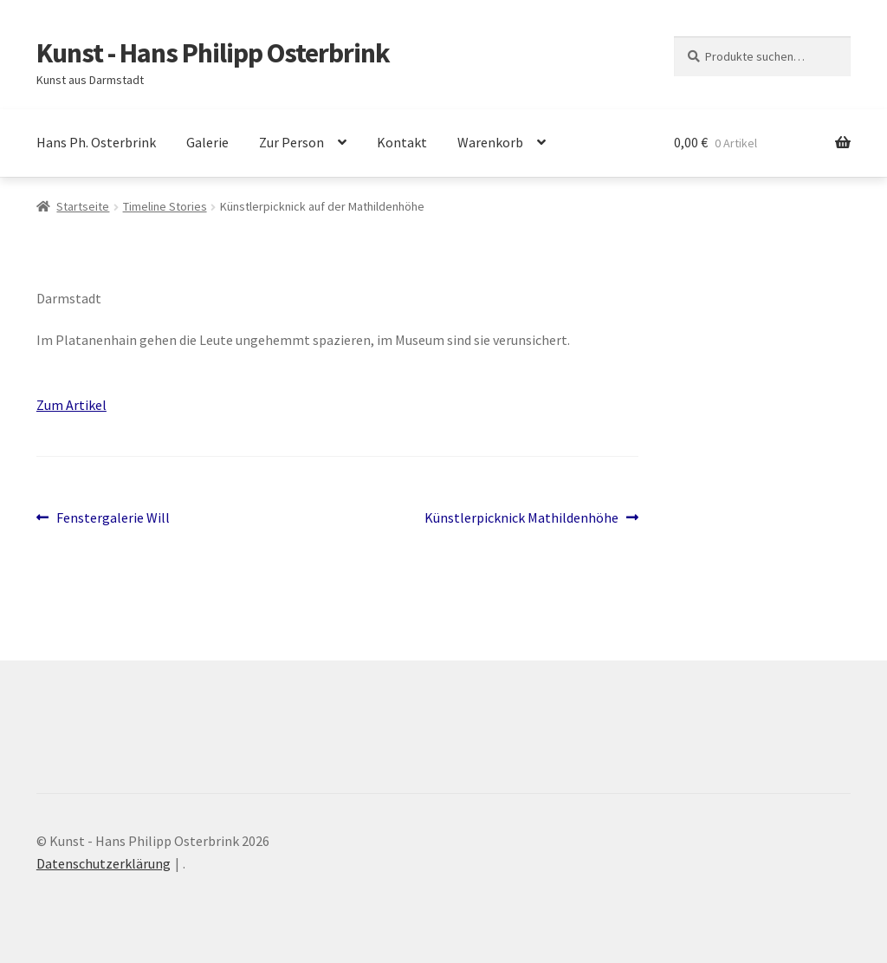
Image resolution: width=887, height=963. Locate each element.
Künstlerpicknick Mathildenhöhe (521, 518)
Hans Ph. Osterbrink (96, 142)
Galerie (207, 142)
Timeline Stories (165, 206)
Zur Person (291, 142)
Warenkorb (490, 142)
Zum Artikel (71, 404)
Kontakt (402, 142)
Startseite (82, 206)
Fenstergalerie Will (112, 518)
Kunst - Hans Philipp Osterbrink (213, 53)
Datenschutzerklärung (103, 863)
